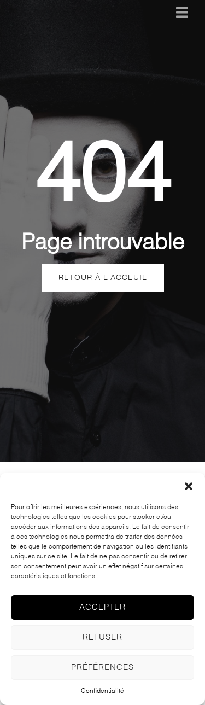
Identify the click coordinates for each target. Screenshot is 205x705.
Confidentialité (102, 691)
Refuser (102, 637)
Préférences (102, 667)
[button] (188, 486)
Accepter (102, 607)
